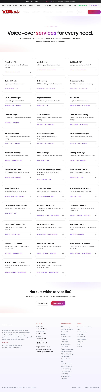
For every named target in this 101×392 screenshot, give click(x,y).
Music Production (66, 366)
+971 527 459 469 (41, 343)
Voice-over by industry (84, 327)
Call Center (64, 346)
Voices (26, 12)
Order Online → (94, 12)
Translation (64, 339)
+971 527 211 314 (41, 333)
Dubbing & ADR (65, 376)
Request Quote (43, 303)
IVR (3, 5)
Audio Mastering (66, 369)
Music (15, 5)
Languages (48, 12)
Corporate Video (66, 337)
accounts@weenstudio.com (44, 351)
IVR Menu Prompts (67, 351)
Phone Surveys (65, 356)
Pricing (59, 12)
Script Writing (65, 341)
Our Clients (23, 5)
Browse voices (82, 332)
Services (36, 12)
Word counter (81, 337)
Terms (79, 387)
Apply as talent (82, 339)
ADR (62, 361)
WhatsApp (82, 5)
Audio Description (66, 364)
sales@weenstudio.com (43, 349)
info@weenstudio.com (43, 347)
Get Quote (81, 12)
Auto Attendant (65, 344)
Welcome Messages (67, 349)
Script (9, 5)
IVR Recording (65, 327)
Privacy (74, 387)
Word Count (71, 5)
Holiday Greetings (66, 359)
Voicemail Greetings (67, 354)
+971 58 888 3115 (41, 338)
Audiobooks (64, 334)
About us (80, 341)
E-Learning (64, 373)
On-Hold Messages (67, 329)
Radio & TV (64, 332)
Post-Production (66, 371)
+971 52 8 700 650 (41, 329)
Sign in (94, 5)
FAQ (38, 5)
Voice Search (59, 5)
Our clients (80, 334)
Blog (78, 329)
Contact (69, 12)
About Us (32, 5)
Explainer (64, 378)
